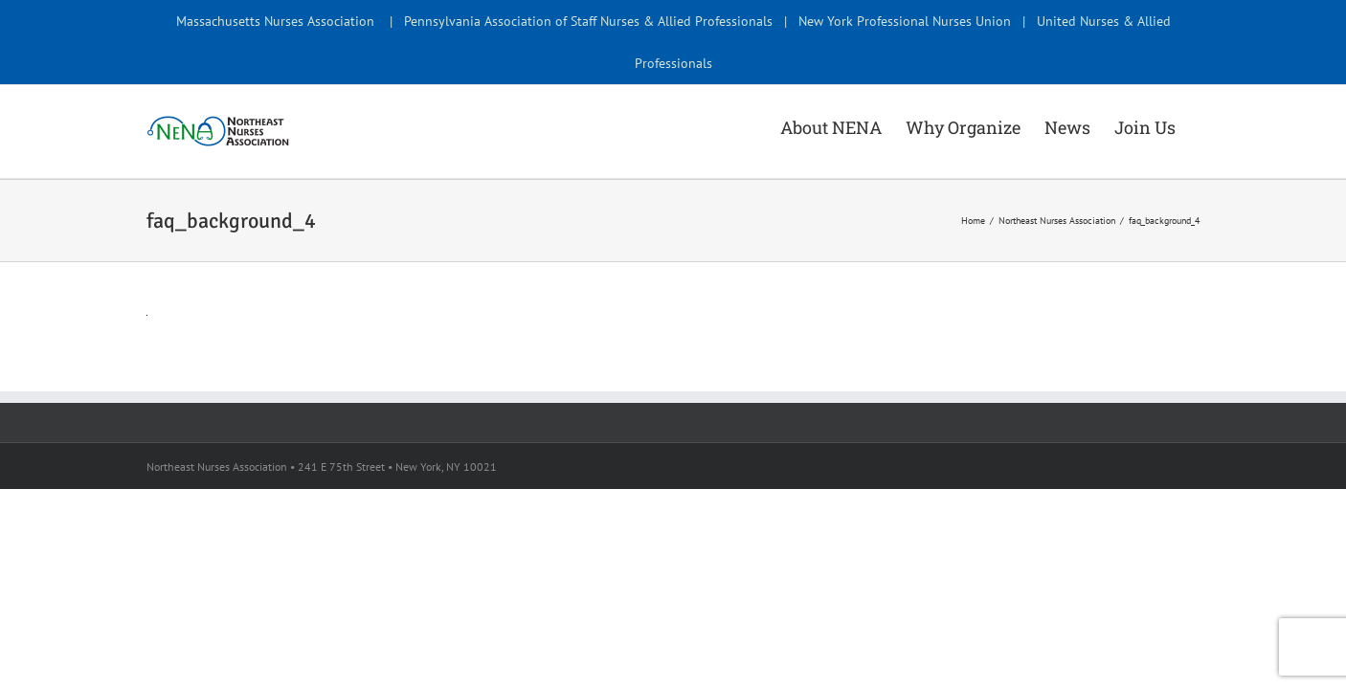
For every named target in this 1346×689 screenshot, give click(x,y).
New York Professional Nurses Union (904, 21)
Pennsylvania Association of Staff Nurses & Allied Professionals (588, 21)
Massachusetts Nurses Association (275, 21)
